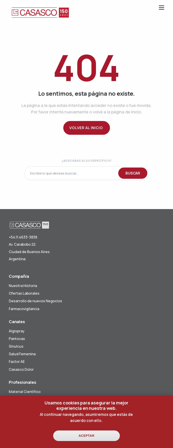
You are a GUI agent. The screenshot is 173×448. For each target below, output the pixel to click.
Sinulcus (16, 346)
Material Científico (25, 391)
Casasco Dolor (21, 369)
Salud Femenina (22, 353)
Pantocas (17, 338)
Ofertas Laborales (24, 293)
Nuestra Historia (23, 285)
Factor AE (17, 361)
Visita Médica (20, 399)
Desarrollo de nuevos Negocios (35, 300)
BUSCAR (132, 173)
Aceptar (86, 439)
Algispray (17, 331)
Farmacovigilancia (24, 308)
